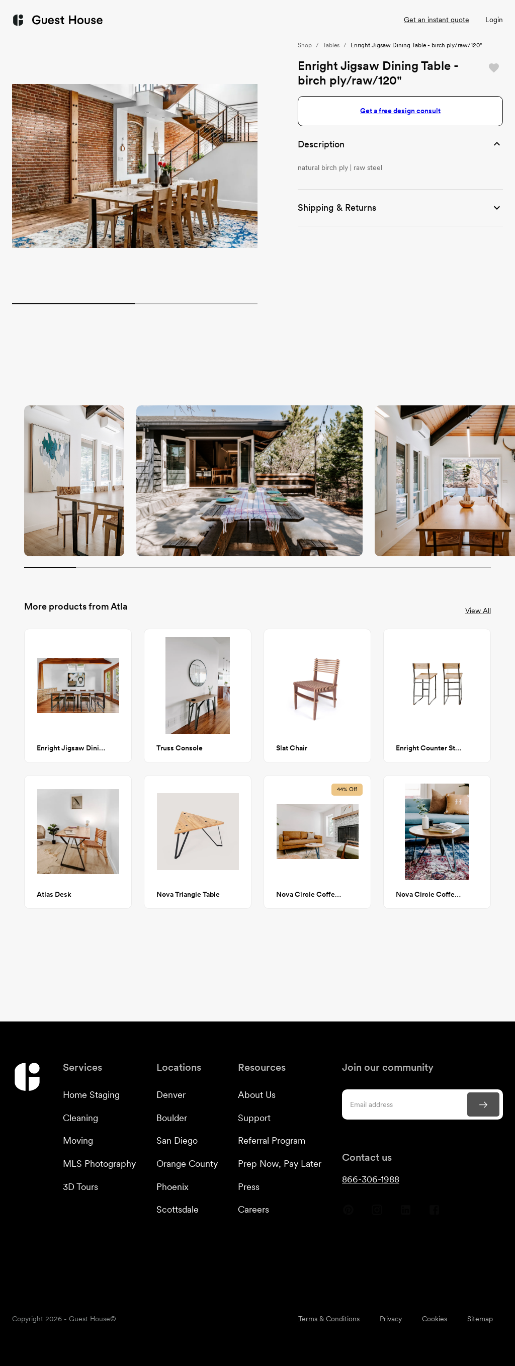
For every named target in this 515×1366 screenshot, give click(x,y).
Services (157, 20)
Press (249, 1186)
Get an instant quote (436, 20)
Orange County (187, 1163)
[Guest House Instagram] (377, 1214)
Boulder (171, 1118)
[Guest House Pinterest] (348, 1214)
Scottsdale (177, 1209)
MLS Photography (99, 1163)
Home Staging (91, 1094)
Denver (171, 1094)
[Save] (494, 68)
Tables (331, 45)
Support (254, 1118)
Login (494, 20)
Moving (78, 1140)
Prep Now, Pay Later (279, 1163)
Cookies (434, 1319)
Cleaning (80, 1118)
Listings (365, 20)
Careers (253, 1209)
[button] (400, 144)
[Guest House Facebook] (434, 1214)
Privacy (391, 1319)
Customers (228, 20)
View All (478, 611)
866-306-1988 (370, 1179)
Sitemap (480, 1319)
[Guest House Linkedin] (405, 1214)
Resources (303, 20)
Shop (305, 45)
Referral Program (271, 1140)
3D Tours (80, 1186)
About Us (257, 1094)
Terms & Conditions (329, 1319)
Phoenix (172, 1186)
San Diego (177, 1140)
